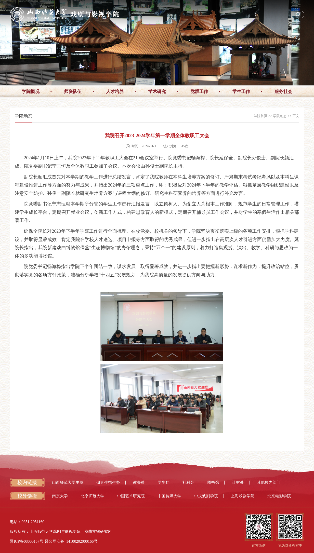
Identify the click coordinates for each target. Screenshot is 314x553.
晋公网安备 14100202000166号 (71, 541)
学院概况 (30, 91)
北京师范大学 (92, 496)
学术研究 (157, 91)
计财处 (238, 482)
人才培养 (115, 91)
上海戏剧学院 (242, 496)
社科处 (188, 482)
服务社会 (283, 91)
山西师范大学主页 (67, 482)
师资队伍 (73, 91)
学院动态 (280, 116)
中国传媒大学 (169, 496)
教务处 (139, 482)
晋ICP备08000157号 (26, 541)
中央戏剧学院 (206, 496)
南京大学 (60, 496)
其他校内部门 (268, 482)
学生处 (164, 482)
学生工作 (241, 91)
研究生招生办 (108, 482)
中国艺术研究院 (131, 496)
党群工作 (199, 91)
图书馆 (213, 482)
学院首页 (260, 116)
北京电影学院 (279, 496)
